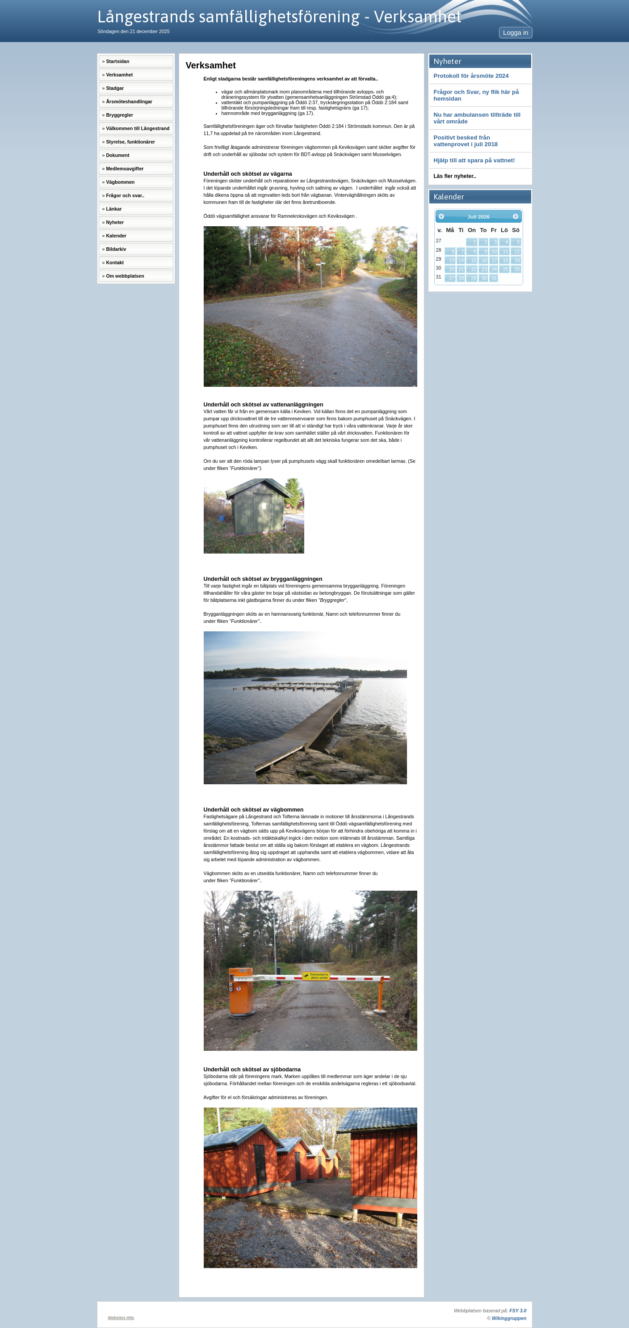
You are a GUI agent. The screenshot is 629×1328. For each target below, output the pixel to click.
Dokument (117, 155)
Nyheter (115, 222)
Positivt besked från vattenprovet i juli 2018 (466, 141)
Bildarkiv (116, 249)
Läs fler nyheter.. (455, 176)
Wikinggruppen (509, 1318)
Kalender (116, 235)
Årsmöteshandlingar (129, 101)
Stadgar (115, 88)
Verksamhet (119, 74)
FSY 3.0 (517, 1310)
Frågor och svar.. (125, 195)
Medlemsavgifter (124, 168)
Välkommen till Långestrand (137, 128)
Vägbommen (120, 182)
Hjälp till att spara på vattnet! (474, 160)
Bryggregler (119, 115)
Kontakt (115, 262)
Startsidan (117, 61)
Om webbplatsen (125, 276)
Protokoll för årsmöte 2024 (471, 75)
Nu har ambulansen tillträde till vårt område (477, 118)
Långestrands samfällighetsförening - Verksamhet (279, 16)
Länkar (114, 208)
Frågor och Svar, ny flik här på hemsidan (476, 95)
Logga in (515, 32)
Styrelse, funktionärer (130, 141)
